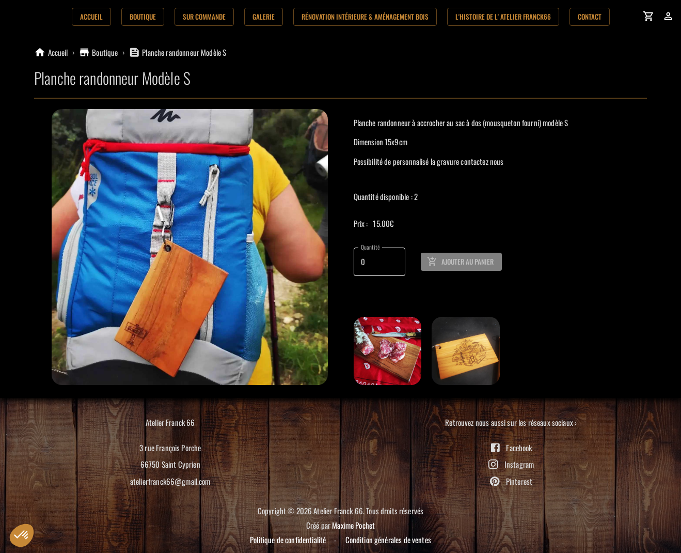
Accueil (91, 16)
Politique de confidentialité (288, 539)
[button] (21, 535)
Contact (589, 16)
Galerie (263, 16)
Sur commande (204, 16)
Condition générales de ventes (388, 539)
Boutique (143, 16)
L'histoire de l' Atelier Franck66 (503, 16)
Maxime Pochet (353, 525)
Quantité (370, 247)
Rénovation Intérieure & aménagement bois (365, 16)
